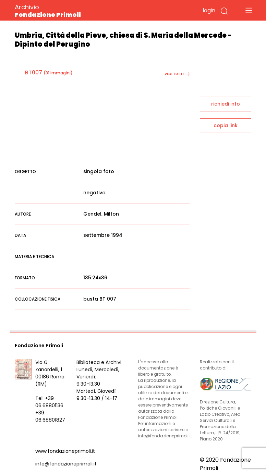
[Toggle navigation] (248, 10)
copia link (226, 125)
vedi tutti (177, 73)
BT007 (33, 72)
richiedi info (225, 103)
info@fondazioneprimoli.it (66, 463)
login (209, 10)
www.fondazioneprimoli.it (65, 451)
